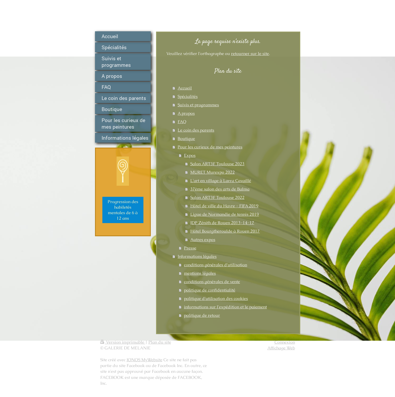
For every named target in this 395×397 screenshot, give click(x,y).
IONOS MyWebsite (144, 360)
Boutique (186, 138)
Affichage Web (281, 348)
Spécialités (188, 96)
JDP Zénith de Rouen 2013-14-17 (222, 222)
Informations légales (197, 256)
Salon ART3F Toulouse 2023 (217, 164)
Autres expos (202, 239)
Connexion (284, 342)
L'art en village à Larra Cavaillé (220, 180)
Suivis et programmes (198, 105)
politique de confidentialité (209, 290)
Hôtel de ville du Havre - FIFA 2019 (224, 206)
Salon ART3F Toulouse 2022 (217, 197)
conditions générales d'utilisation (215, 265)
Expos (190, 155)
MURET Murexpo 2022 (212, 172)
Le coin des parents (196, 130)
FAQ (182, 121)
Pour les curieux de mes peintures (210, 147)
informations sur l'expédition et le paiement (225, 307)
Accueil (185, 88)
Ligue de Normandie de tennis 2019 (224, 214)
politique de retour (202, 315)
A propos (186, 113)
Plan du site (159, 342)
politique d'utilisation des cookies (216, 298)
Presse (190, 248)
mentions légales (200, 273)
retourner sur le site (250, 53)
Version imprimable (122, 342)
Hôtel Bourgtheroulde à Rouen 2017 (225, 231)
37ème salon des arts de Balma (219, 189)
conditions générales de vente (212, 281)
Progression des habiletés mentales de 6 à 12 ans (123, 210)
